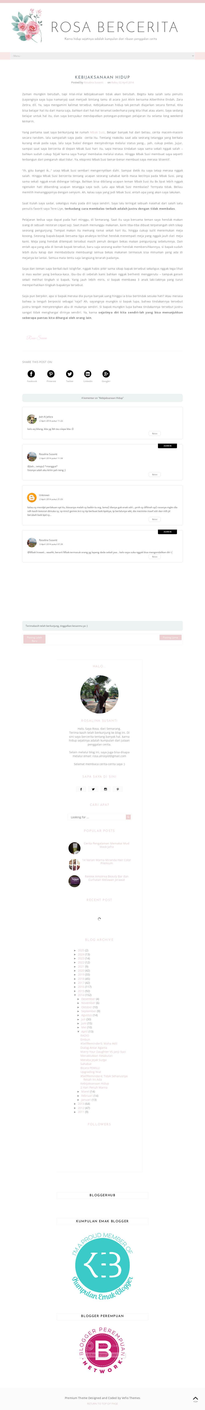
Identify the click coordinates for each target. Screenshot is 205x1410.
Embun (85, 1039)
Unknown (44, 495)
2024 (81, 954)
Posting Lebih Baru (34, 639)
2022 (81, 962)
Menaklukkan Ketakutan (96, 1056)
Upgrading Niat (90, 1072)
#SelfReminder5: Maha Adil (98, 1043)
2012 (81, 1108)
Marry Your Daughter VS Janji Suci (103, 1052)
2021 (81, 966)
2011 (81, 1112)
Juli (83, 1019)
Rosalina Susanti (48, 454)
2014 (81, 995)
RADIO (84, 1035)
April (84, 1031)
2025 (81, 950)
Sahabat (85, 1064)
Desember (88, 999)
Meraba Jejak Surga (93, 1060)
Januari (86, 1100)
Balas (154, 433)
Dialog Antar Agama (93, 1048)
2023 (81, 958)
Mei (84, 1027)
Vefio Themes (131, 1398)
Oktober (87, 1007)
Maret (85, 1091)
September (89, 1011)
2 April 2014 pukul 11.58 (51, 458)
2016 (81, 987)
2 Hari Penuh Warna (94, 1087)
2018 (81, 979)
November (88, 1003)
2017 (81, 983)
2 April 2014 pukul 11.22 (51, 421)
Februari (87, 1096)
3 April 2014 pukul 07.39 (51, 544)
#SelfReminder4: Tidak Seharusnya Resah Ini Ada (104, 1077)
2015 (81, 991)
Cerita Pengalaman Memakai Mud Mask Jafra (106, 845)
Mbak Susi (97, 132)
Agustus (87, 1015)
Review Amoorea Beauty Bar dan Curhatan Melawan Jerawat (107, 878)
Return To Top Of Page (102, 1403)
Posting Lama (170, 637)
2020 (81, 970)
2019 (81, 974)
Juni (84, 1023)
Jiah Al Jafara (46, 416)
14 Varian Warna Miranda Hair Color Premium (106, 861)
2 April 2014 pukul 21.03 (51, 499)
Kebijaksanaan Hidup (94, 1083)
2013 (81, 1104)
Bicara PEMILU (90, 1068)
